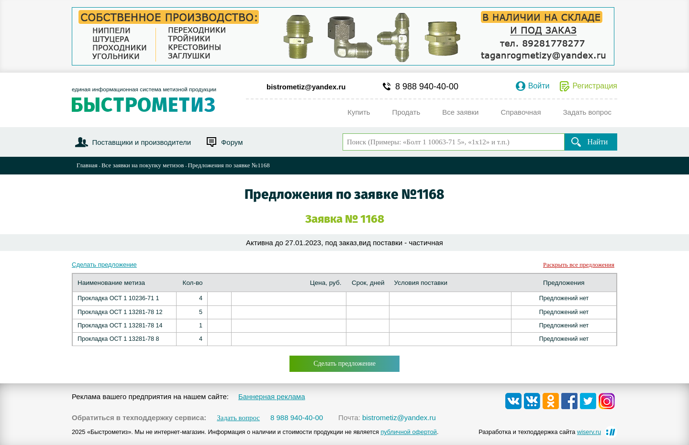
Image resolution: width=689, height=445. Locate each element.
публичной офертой (408, 431)
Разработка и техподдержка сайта (539, 431)
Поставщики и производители (141, 142)
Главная (87, 165)
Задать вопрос (238, 418)
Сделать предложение (104, 264)
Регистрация (594, 86)
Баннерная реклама (271, 396)
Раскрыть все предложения (578, 264)
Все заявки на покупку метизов (142, 165)
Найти (598, 142)
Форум (232, 142)
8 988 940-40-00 (426, 86)
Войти (539, 86)
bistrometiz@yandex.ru (306, 86)
